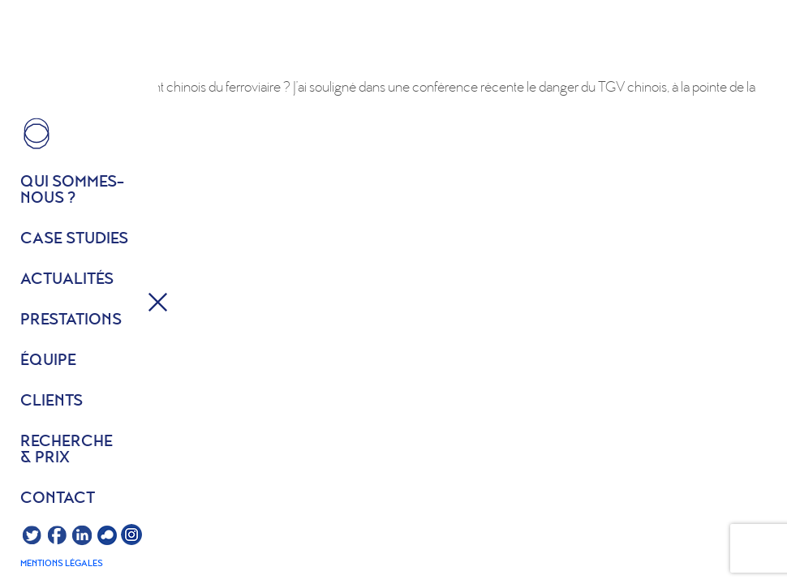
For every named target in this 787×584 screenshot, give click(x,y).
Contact (57, 499)
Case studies (74, 239)
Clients (51, 401)
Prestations (71, 320)
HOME (36, 134)
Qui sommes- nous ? (72, 190)
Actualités (67, 280)
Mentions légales (61, 564)
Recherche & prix (66, 450)
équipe (48, 361)
